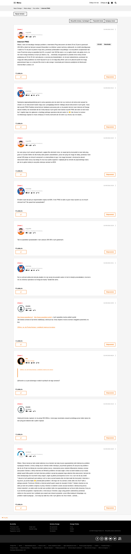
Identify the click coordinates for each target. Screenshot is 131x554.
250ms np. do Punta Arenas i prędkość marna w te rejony (36, 327)
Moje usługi (27, 8)
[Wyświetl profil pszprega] (28, 91)
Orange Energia (14, 548)
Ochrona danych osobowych (75, 548)
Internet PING (23, 42)
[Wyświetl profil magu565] (28, 32)
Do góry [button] (5, 517)
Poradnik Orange (105, 545)
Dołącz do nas (94, 2)
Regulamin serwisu (37, 548)
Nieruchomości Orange (90, 548)
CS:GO (99, 44)
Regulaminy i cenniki (15, 531)
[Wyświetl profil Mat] (27, 358)
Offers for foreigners (103, 548)
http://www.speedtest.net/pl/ (43, 317)
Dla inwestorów (53, 529)
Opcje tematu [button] (19, 14)
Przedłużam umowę (15, 529)
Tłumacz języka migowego (85, 545)
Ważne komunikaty (25, 548)
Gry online (36, 8)
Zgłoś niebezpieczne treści (69, 545)
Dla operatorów (53, 527)
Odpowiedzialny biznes (30, 545)
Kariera (72, 531)
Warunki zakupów (48, 548)
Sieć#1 (20, 545)
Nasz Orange (18, 8)
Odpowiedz (110, 77)
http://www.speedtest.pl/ (25, 317)
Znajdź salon (32, 527)
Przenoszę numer (14, 527)
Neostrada (107, 44)
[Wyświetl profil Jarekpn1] (28, 452)
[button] (115, 29)
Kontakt (72, 529)
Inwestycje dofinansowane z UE (18, 550)
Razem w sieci (42, 545)
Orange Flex (13, 545)
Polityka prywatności (60, 548)
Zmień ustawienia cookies (54, 545)
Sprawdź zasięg (33, 529)
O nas (71, 527)
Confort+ (97, 545)
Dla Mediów (53, 531)
